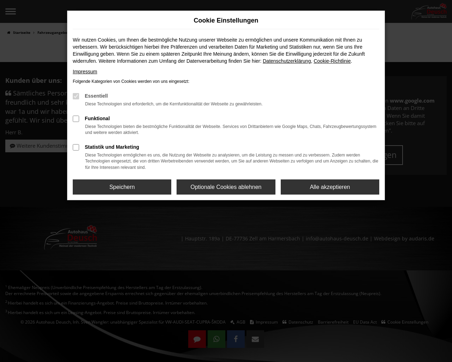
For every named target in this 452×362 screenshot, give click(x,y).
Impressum (85, 71)
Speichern (122, 187)
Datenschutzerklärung (287, 61)
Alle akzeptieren (330, 187)
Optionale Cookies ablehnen (225, 187)
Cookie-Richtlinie (332, 61)
